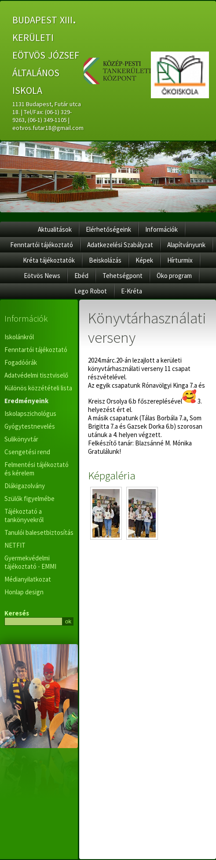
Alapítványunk (186, 245)
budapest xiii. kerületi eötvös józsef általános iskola (47, 54)
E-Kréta (131, 291)
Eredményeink (26, 401)
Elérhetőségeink (108, 229)
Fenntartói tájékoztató (41, 245)
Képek (144, 260)
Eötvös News (42, 275)
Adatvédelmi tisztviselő (36, 375)
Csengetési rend (27, 452)
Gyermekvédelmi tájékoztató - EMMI (30, 562)
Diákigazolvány (24, 486)
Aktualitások (55, 229)
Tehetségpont (123, 275)
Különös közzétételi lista (38, 388)
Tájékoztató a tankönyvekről (24, 515)
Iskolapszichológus (30, 413)
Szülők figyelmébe (29, 498)
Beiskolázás (105, 260)
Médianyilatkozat (27, 579)
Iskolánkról (19, 337)
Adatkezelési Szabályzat (120, 245)
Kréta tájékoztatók (49, 260)
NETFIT (15, 545)
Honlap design (24, 592)
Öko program (174, 275)
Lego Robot (90, 291)
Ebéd (81, 275)
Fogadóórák (20, 362)
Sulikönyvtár (21, 439)
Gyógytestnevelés (29, 426)
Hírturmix (180, 260)
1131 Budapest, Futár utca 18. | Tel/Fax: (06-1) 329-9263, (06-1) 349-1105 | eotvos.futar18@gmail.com (48, 116)
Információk (161, 229)
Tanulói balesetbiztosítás (38, 532)
